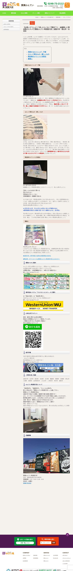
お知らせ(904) (7, 24)
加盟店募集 (35, 555)
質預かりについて (49, 13)
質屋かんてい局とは (26, 555)
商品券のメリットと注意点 (37, 56)
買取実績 (13, 13)
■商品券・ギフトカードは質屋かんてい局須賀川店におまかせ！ (41, 259)
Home (36, 17)
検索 (53, 542)
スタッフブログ (67, 17)
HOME (4, 13)
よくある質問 (65, 563)
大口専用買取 (55, 555)
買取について (46, 560)
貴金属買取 (63, 13)
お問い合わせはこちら (67, 5)
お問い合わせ (65, 555)
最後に (30, 59)
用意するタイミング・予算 (37, 52)
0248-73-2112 (54, 3)
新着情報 (58, 17)
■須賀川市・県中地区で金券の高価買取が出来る (37, 255)
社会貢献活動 (25, 560)
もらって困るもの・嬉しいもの (38, 54)
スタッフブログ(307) (8, 26)
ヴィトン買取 (36, 13)
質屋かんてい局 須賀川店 (47, 17)
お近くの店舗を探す (66, 560)
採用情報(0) (6, 29)
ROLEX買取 (24, 13)
